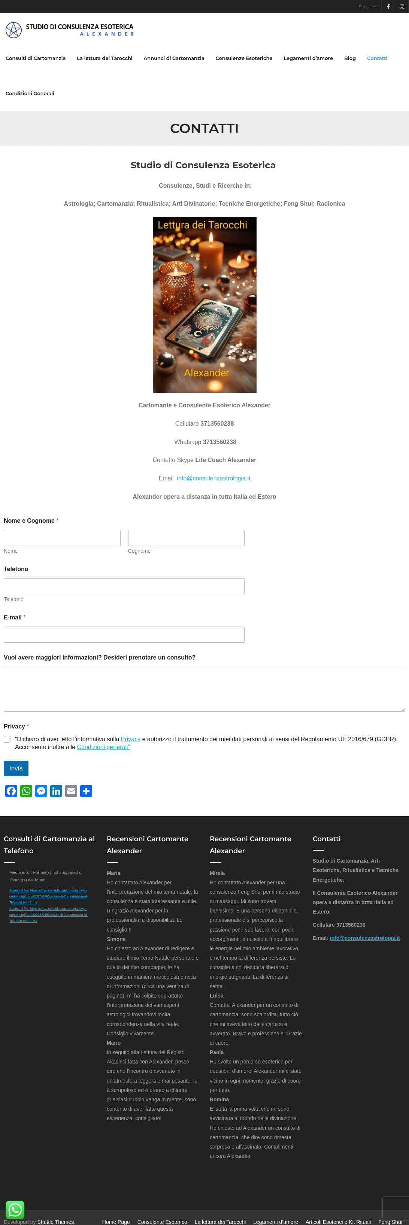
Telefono (16, 569)
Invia (16, 768)
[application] (50, 895)
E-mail (15, 617)
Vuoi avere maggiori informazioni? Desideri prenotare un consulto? (100, 657)
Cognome (139, 551)
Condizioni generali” (103, 747)
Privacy (130, 739)
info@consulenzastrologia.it (214, 479)
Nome (11, 551)
